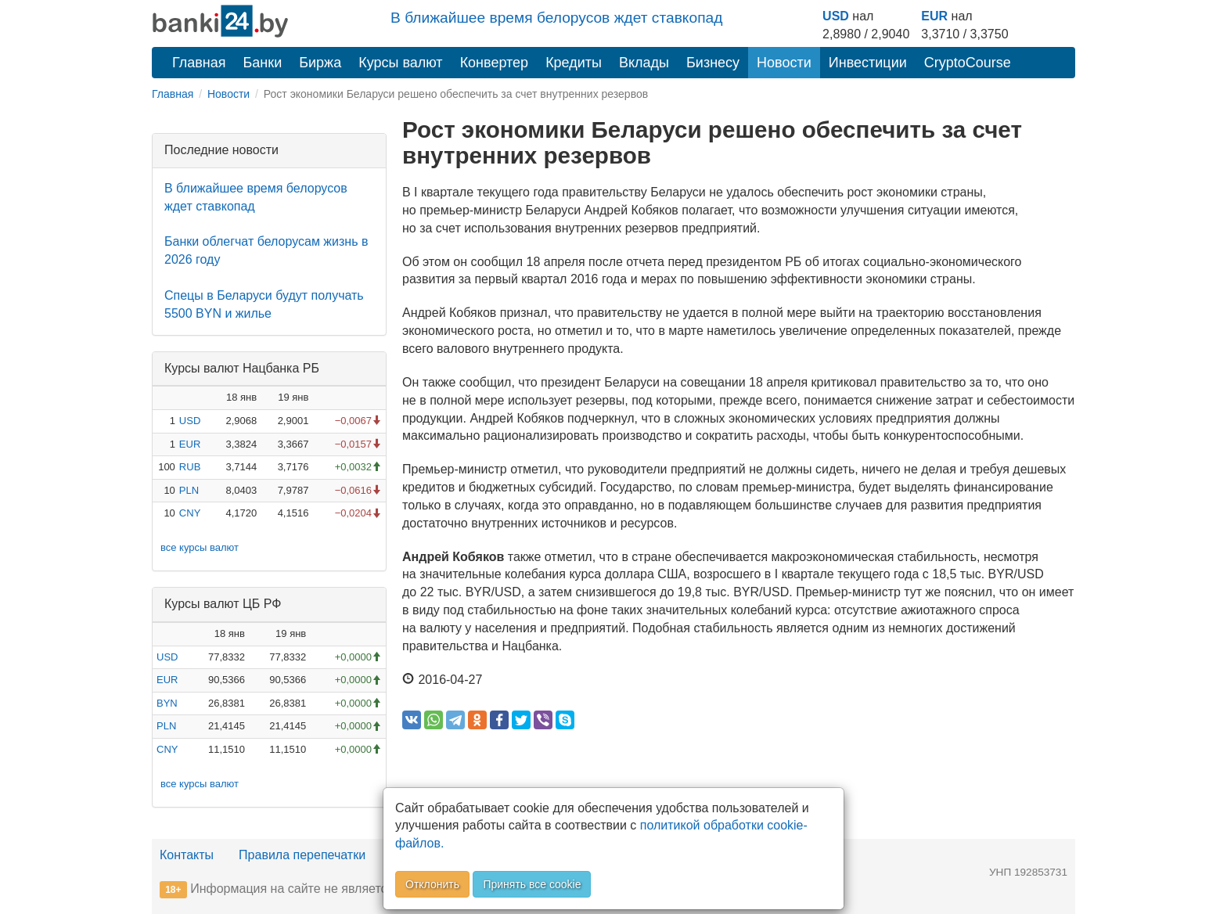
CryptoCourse (967, 62)
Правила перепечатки (302, 855)
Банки (262, 62)
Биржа (320, 62)
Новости (784, 62)
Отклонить (432, 884)
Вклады (644, 62)
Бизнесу (712, 62)
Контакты (187, 855)
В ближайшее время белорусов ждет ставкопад (556, 17)
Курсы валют (400, 62)
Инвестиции (868, 62)
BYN (167, 703)
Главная (199, 62)
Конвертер (494, 62)
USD (835, 16)
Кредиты (573, 62)
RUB (189, 467)
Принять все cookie (532, 884)
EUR (934, 16)
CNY (189, 513)
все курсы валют (199, 547)
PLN (189, 490)
